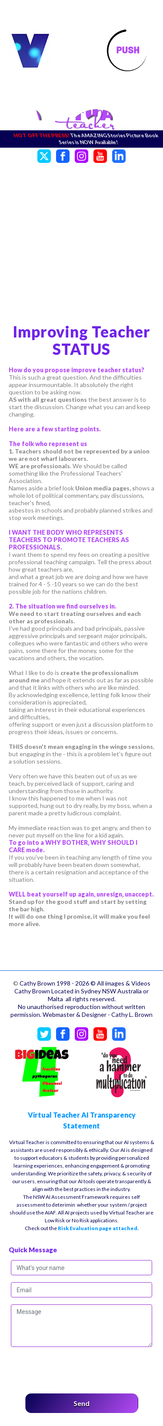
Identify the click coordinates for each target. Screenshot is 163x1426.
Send (81, 1403)
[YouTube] (100, 155)
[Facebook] (62, 155)
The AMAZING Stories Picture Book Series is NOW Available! (110, 139)
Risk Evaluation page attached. (98, 1228)
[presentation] (77, 1367)
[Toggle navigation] (128, 51)
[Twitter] (44, 155)
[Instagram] (81, 155)
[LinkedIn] (119, 155)
